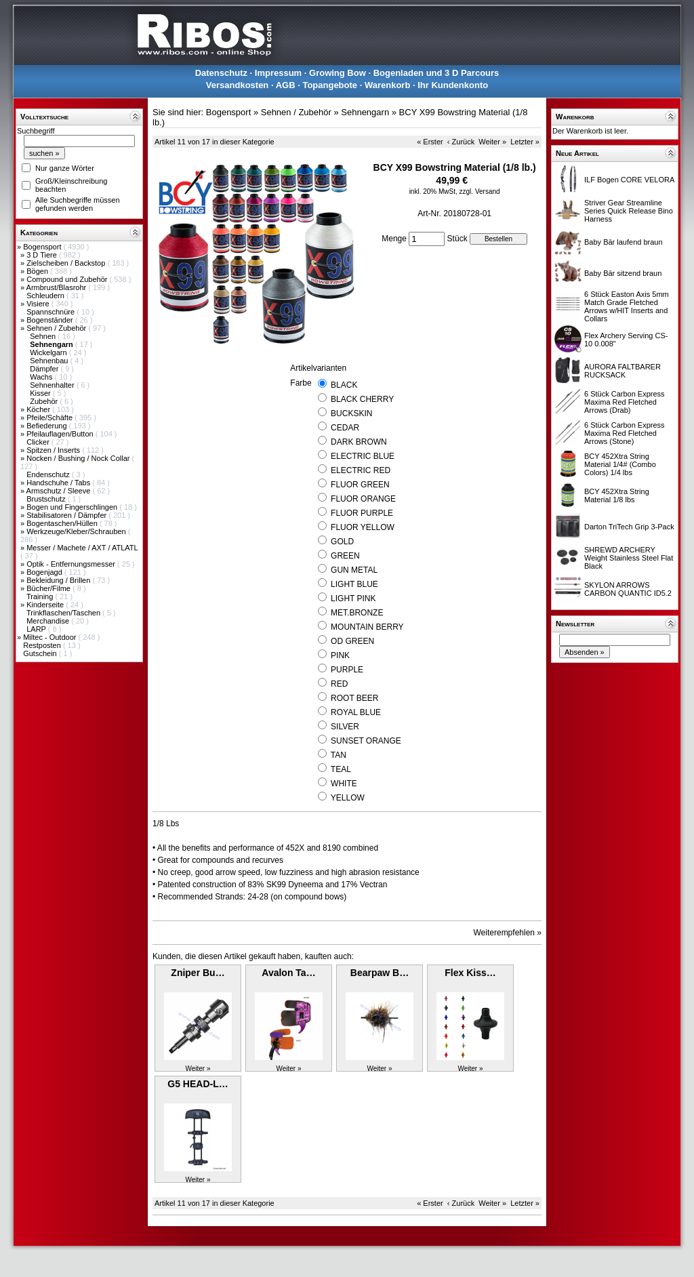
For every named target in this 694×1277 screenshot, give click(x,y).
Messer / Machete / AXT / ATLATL (82, 548)
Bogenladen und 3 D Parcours (436, 73)
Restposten (43, 645)
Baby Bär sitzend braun (622, 273)
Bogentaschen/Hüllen (63, 523)
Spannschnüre (51, 312)
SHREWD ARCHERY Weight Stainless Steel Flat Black (628, 558)
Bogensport (43, 247)
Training (40, 596)
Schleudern (46, 295)
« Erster (430, 142)
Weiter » (492, 142)
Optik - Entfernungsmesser (71, 564)
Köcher (39, 409)
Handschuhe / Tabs (59, 483)
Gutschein (41, 653)
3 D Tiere (42, 255)
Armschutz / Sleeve (59, 491)
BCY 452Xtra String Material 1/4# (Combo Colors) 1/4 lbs (620, 464)
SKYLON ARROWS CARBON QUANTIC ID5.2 (628, 589)
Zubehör (45, 401)
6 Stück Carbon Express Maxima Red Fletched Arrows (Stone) (624, 433)
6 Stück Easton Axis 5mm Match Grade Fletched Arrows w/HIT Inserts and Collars (626, 306)
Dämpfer (45, 369)
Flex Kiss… (470, 972)
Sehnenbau (50, 361)
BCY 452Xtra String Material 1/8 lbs (616, 495)
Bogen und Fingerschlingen (72, 507)
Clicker (39, 442)
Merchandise (48, 621)
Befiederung (47, 426)
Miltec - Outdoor (50, 637)
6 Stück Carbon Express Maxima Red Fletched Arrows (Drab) (624, 402)
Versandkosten (237, 85)
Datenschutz (221, 73)
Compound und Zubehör (67, 279)
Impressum (278, 73)
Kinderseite (46, 605)
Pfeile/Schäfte (50, 417)
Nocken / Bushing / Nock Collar (78, 458)
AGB (285, 85)
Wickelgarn (49, 352)
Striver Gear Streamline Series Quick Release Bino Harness (628, 211)
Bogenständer (50, 320)
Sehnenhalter (53, 385)
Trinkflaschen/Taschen (64, 613)
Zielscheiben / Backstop (66, 263)
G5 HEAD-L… (197, 1083)
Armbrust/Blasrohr (57, 287)
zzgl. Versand (480, 191)
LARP (37, 629)
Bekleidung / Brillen (59, 580)
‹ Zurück (460, 142)
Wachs (42, 377)
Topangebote (329, 85)
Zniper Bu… (197, 972)
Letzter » (524, 142)
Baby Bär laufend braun (623, 242)
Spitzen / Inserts (54, 450)
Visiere (38, 304)
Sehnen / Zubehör (57, 328)
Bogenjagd (45, 572)
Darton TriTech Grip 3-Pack (629, 527)
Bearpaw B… (379, 972)
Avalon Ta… (288, 972)
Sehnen (44, 336)
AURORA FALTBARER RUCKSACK (622, 371)
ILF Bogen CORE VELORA (629, 180)
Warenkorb (387, 85)
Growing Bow (337, 73)
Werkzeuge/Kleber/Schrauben (77, 531)
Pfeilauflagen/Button (61, 434)
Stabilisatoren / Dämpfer (67, 515)
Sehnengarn (365, 112)
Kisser (41, 393)
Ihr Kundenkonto (452, 85)
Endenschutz (49, 474)
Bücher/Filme (49, 588)
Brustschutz (47, 499)
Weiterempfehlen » (508, 932)
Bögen (38, 271)
